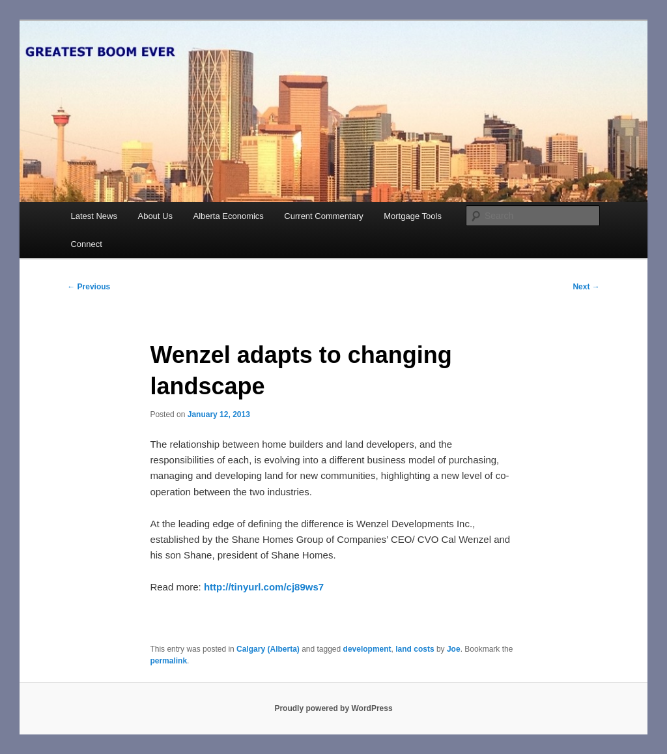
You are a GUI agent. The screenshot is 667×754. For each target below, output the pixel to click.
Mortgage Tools (413, 216)
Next (586, 286)
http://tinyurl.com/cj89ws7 (264, 586)
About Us (154, 216)
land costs (414, 649)
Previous (88, 286)
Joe (454, 649)
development (367, 649)
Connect (86, 244)
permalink (168, 660)
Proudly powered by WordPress (333, 708)
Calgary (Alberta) (268, 649)
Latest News (93, 216)
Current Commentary (323, 216)
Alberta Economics (228, 216)
